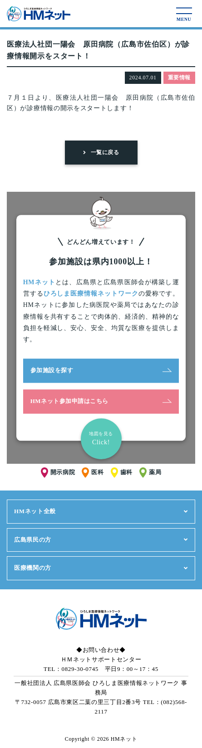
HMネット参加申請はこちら (101, 401)
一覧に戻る (101, 152)
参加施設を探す (101, 370)
